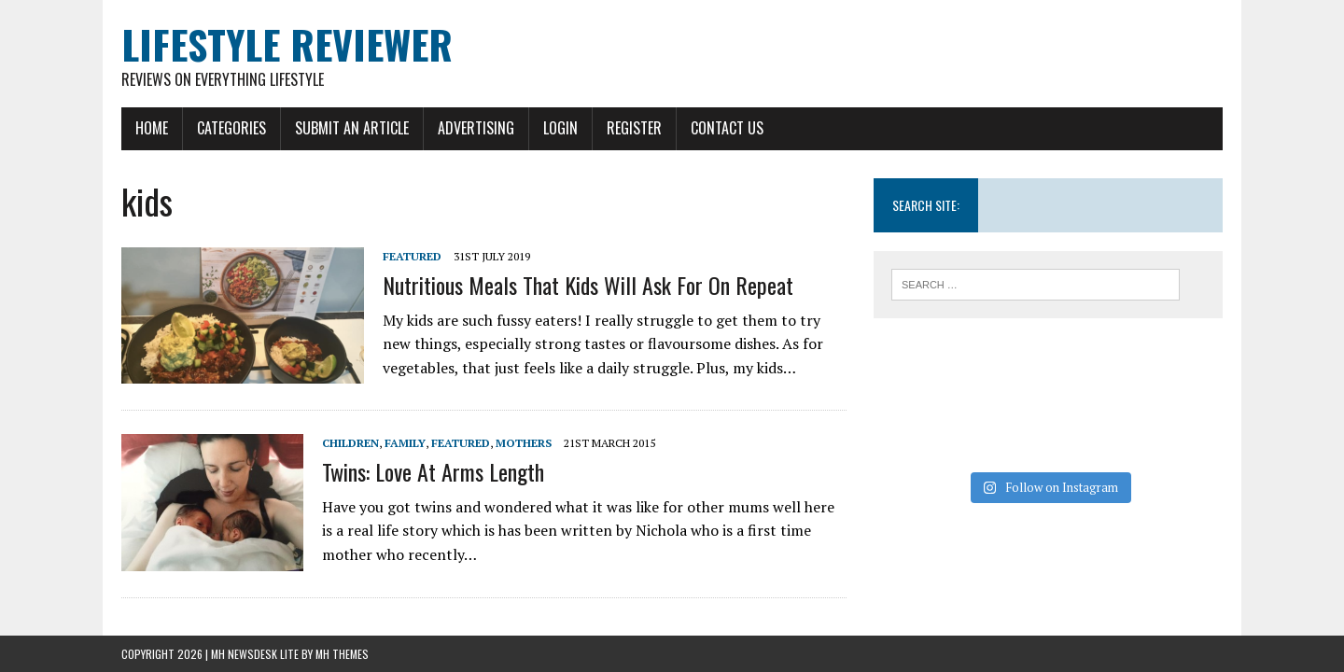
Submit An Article (352, 128)
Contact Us (727, 128)
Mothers (524, 443)
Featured (412, 256)
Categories (231, 128)
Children (350, 443)
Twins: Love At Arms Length (433, 471)
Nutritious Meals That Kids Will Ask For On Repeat (588, 284)
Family (405, 443)
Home (151, 128)
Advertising (476, 128)
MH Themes (342, 654)
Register (634, 128)
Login (560, 128)
